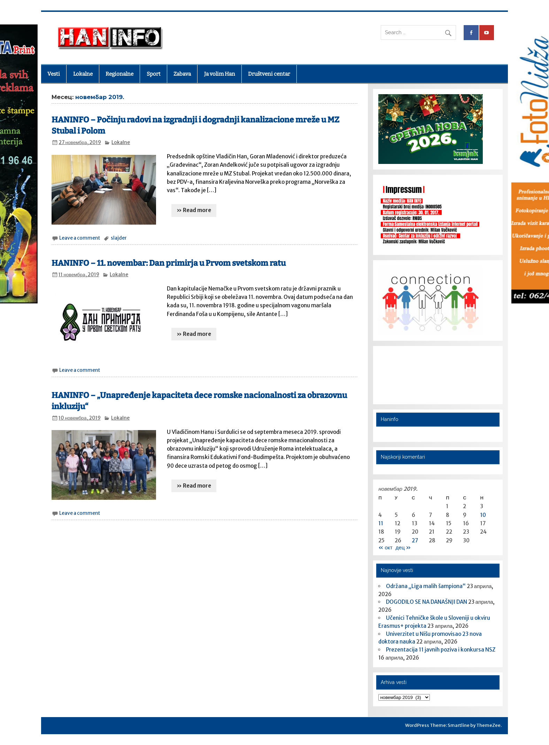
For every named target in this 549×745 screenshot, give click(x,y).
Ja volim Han (219, 74)
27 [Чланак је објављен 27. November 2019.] (415, 540)
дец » (403, 547)
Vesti (53, 74)
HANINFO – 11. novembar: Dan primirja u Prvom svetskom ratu (169, 263)
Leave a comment (79, 238)
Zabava (182, 74)
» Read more (194, 210)
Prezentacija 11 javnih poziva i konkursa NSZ (440, 649)
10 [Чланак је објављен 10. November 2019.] (483, 515)
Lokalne (83, 74)
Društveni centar (269, 74)
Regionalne (119, 74)
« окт (385, 547)
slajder (119, 238)
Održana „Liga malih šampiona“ (426, 586)
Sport (154, 74)
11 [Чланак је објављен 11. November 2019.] (380, 523)
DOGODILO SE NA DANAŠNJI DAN (426, 602)
